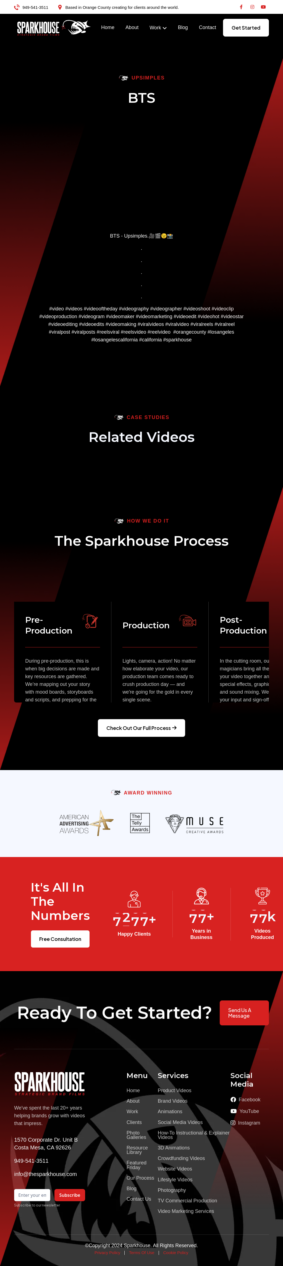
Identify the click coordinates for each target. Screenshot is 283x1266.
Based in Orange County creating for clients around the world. (122, 7)
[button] (158, 28)
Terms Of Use (141, 1252)
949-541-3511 (35, 7)
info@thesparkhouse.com (45, 1174)
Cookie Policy (175, 1252)
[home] (54, 27)
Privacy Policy (107, 1252)
